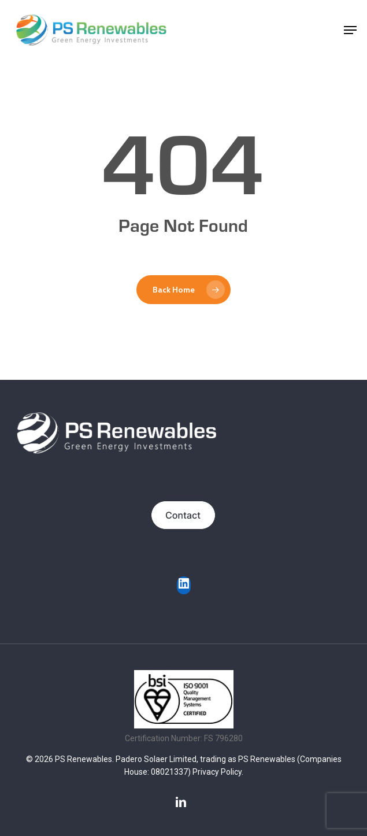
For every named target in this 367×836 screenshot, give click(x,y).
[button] (350, 30)
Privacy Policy (217, 771)
